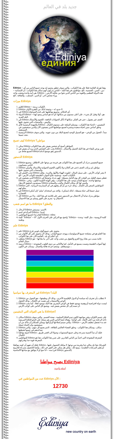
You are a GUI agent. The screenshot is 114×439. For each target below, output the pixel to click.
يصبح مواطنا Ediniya (60, 361)
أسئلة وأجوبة (60, 368)
